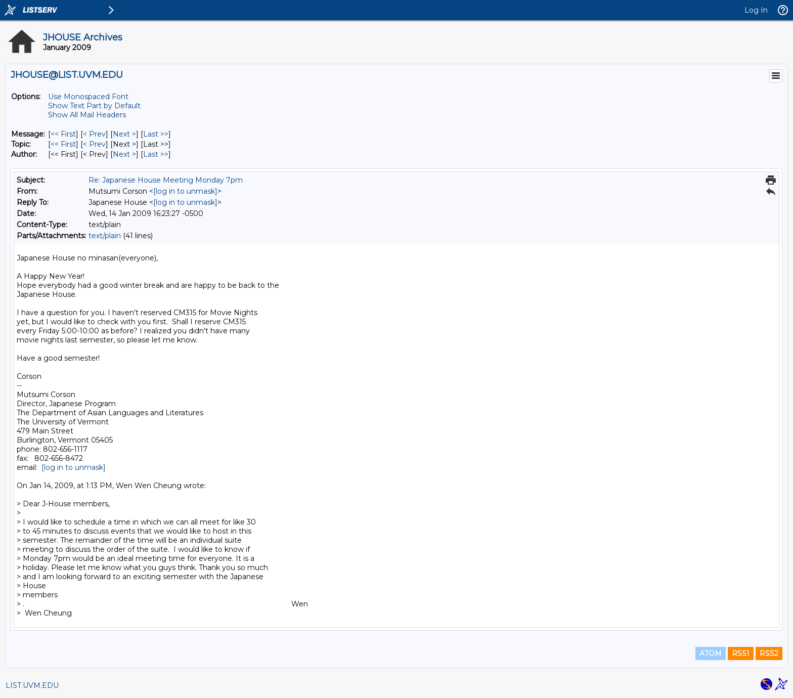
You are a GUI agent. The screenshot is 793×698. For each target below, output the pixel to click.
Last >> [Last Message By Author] (155, 154)
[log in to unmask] (185, 191)
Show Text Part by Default (94, 105)
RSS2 (769, 653)
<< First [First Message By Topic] (63, 144)
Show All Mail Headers (87, 114)
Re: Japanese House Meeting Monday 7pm (166, 180)
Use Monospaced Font (88, 96)
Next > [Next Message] (124, 134)
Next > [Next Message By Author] (124, 154)
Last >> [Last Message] (155, 134)
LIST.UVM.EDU (32, 685)
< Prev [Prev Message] (94, 134)
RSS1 (741, 653)
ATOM (710, 653)
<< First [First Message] (63, 134)
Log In (756, 10)
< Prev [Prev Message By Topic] (94, 144)
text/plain (105, 235)
